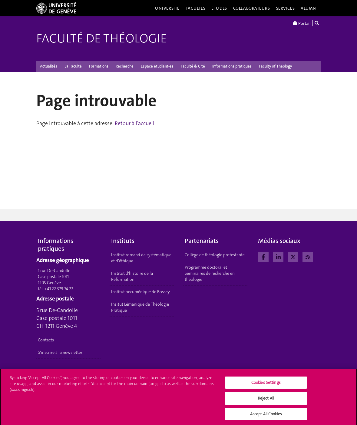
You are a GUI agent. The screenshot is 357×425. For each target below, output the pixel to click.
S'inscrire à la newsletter (60, 352)
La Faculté (73, 66)
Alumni (309, 8)
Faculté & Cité (193, 66)
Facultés (196, 8)
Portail (302, 23)
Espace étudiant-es (157, 66)
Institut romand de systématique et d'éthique (141, 258)
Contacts (46, 340)
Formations (98, 66)
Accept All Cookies (266, 415)
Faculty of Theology (275, 66)
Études (219, 8)
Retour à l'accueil (134, 123)
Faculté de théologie (101, 38)
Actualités (48, 66)
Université (167, 8)
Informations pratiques (232, 66)
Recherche (125, 66)
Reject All (266, 400)
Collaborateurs (251, 8)
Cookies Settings (266, 384)
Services (285, 8)
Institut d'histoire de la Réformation (132, 276)
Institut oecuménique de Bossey (140, 291)
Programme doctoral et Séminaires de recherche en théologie (210, 273)
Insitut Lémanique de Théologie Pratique (140, 307)
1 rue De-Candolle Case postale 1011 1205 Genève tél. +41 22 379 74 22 (55, 279)
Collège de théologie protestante (215, 254)
